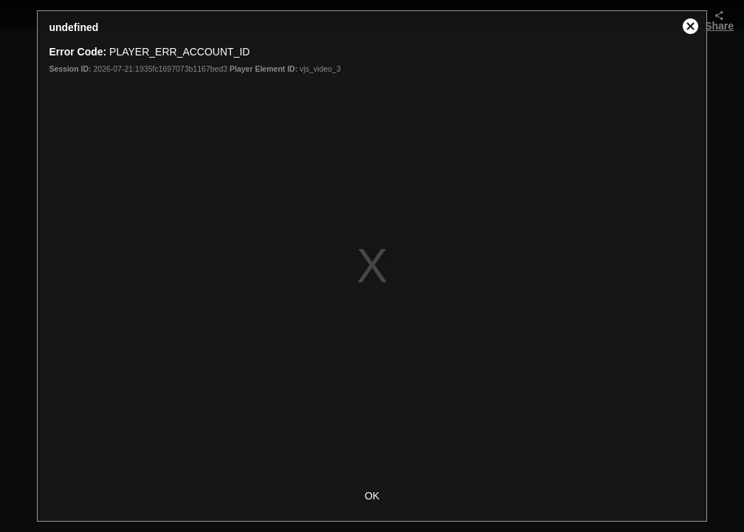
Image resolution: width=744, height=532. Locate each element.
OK (372, 496)
